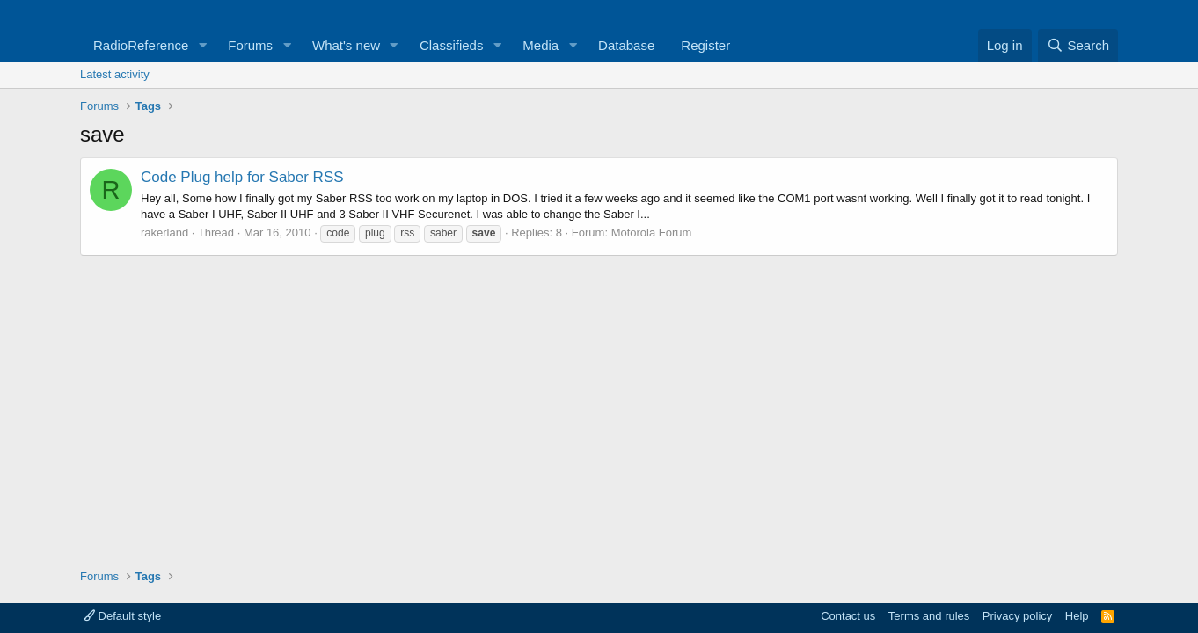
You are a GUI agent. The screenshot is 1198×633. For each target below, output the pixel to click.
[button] (202, 45)
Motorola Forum (651, 232)
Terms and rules (928, 615)
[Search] (1078, 45)
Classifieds (452, 45)
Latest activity (115, 74)
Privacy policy (1017, 615)
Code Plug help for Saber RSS (242, 177)
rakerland (164, 232)
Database (626, 45)
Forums (250, 45)
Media (540, 45)
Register (705, 45)
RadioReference (140, 45)
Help (1077, 615)
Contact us (848, 615)
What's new (346, 45)
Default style (122, 615)
